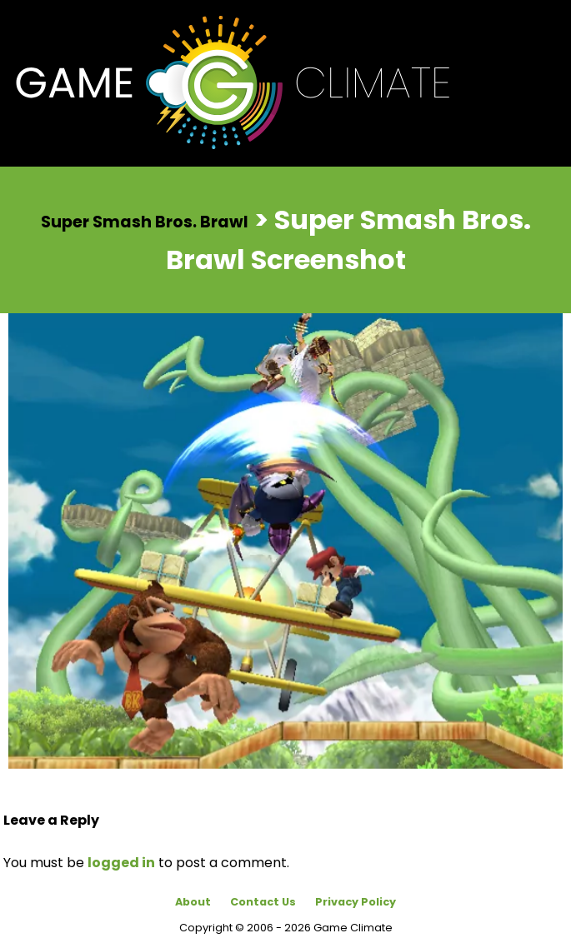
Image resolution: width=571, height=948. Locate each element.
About (193, 902)
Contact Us (263, 902)
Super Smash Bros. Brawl (144, 221)
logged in (121, 862)
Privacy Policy (355, 902)
